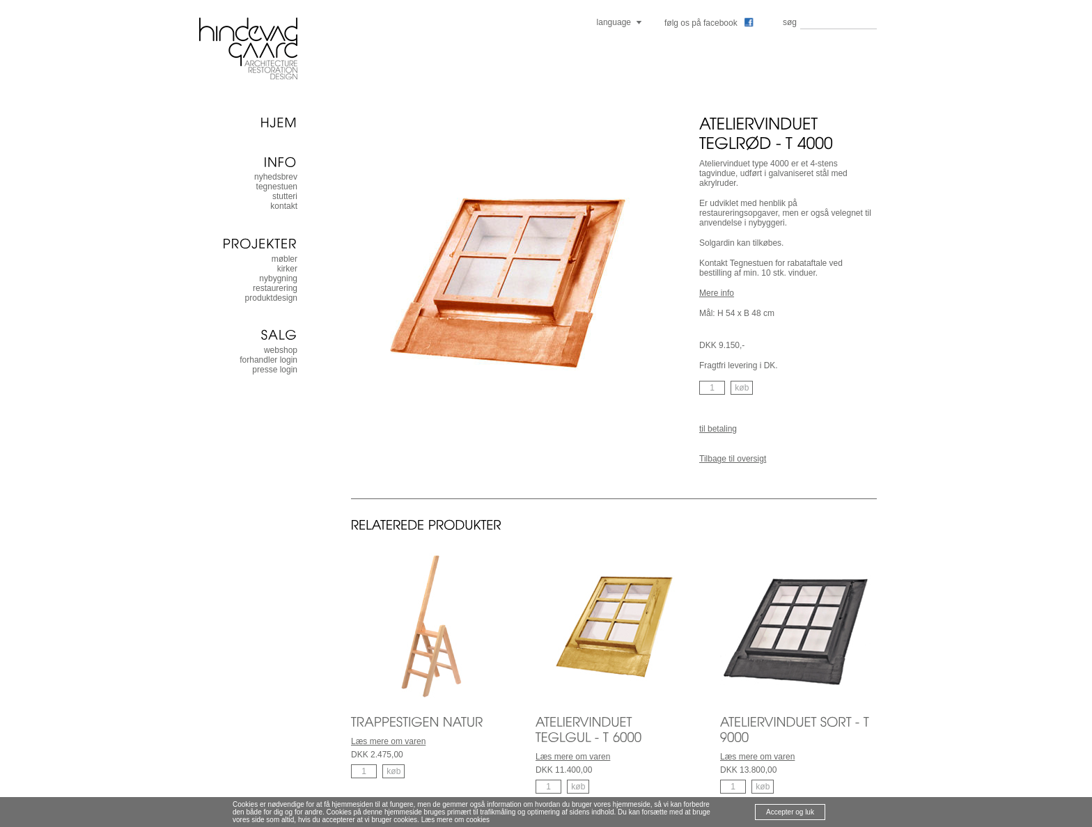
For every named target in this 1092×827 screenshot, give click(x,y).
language (614, 22)
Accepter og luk (790, 812)
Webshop (280, 350)
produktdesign (271, 298)
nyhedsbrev (275, 177)
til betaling (718, 429)
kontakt (283, 206)
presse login (274, 370)
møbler (284, 259)
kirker (287, 269)
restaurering (275, 288)
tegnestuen (276, 186)
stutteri (284, 196)
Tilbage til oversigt (732, 459)
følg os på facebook (709, 23)
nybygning (278, 278)
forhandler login (268, 360)
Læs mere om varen (388, 741)
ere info (720, 293)
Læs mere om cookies (455, 820)
